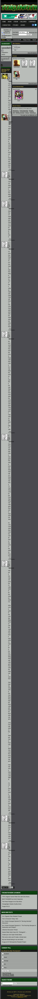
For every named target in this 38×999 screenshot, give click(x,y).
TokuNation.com (7, 29)
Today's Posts (27, 39)
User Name (15, 32)
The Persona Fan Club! (18, 100)
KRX (14, 112)
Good (5, 957)
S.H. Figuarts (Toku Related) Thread (12, 916)
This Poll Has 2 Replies (8, 975)
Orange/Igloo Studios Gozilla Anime (11, 904)
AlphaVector (16, 110)
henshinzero (12, 822)
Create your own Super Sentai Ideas (12, 934)
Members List (6, 32)
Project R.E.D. (6, 906)
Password (15, 34)
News (10, 21)
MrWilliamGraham (20, 112)
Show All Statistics (32, 52)
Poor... (5, 967)
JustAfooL (31, 111)
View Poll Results (7, 973)
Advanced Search (7, 985)
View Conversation (11, 112)
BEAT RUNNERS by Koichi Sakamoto (12, 899)
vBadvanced (20, 996)
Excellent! (6, 953)
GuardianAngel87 (24, 111)
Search (34, 39)
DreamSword (16, 111)
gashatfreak (12, 81)
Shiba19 (27, 112)
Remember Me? (32, 32)
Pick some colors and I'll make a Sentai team (14, 937)
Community (17, 39)
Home (4, 21)
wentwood (11, 179)
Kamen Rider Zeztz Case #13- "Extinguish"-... (14, 932)
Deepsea (31, 110)
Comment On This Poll (8, 974)
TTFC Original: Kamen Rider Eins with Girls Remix (15, 896)
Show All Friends (32, 83)
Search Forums (7, 980)
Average (6, 960)
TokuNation (7, 31)
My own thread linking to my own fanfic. (12, 939)
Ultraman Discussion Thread (10, 930)
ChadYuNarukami (23, 110)
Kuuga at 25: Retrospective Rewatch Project (14, 942)
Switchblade (17, 66)
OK (5, 964)
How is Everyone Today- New (10, 919)
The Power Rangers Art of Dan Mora (12, 901)
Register (9, 39)
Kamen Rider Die (10, 123)
